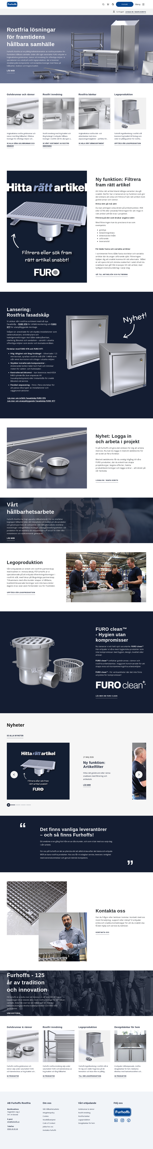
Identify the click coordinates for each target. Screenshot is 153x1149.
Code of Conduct (49, 1123)
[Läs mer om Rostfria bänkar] (94, 119)
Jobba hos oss (48, 1127)
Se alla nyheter (15, 735)
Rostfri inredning (84, 1113)
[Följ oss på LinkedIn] (116, 1120)
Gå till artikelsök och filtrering (112, 274)
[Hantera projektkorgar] (108, 4)
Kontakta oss (102, 932)
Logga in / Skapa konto (135, 12)
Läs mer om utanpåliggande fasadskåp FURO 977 (31, 401)
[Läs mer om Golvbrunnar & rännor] (23, 1052)
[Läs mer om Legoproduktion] (130, 119)
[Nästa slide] (139, 774)
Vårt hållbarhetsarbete (51, 1109)
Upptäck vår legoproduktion (21, 592)
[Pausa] (8, 805)
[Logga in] (114, 12)
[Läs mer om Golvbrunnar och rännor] (23, 120)
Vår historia (13, 1013)
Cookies (46, 1116)
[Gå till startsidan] (12, 4)
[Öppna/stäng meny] (140, 4)
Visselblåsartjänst (49, 1120)
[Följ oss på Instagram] (122, 1120)
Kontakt (125, 4)
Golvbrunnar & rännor (86, 1109)
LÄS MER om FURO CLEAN (106, 696)
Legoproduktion (84, 1120)
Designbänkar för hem (86, 1123)
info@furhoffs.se (13, 1122)
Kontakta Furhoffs (49, 1130)
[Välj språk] (113, 4)
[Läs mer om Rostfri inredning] (59, 120)
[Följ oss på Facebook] (128, 1120)
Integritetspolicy (48, 1113)
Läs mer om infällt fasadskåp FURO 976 (26, 398)
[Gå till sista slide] (14, 774)
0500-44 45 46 (12, 1129)
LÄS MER (11, 70)
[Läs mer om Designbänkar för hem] (130, 1052)
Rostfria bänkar (84, 1116)
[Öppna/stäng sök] (103, 4)
